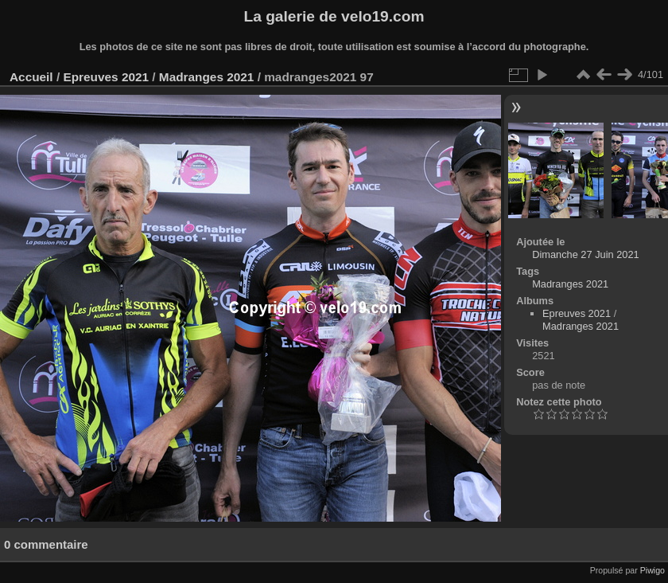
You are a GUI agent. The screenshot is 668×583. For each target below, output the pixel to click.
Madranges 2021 (206, 77)
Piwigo (652, 570)
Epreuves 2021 (106, 77)
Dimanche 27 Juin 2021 (585, 254)
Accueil (31, 77)
